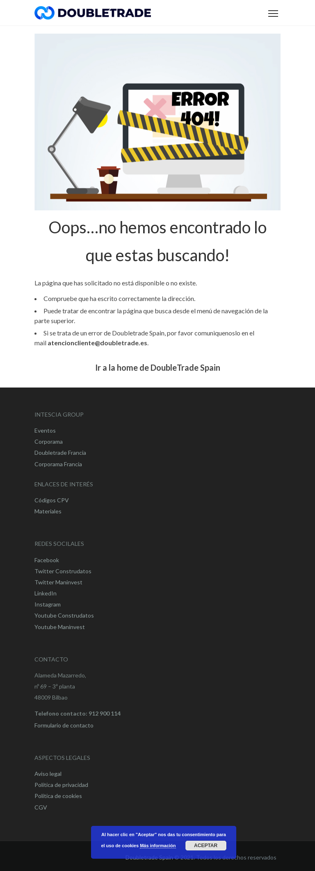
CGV (40, 807)
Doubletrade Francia (60, 452)
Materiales (48, 511)
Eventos (45, 430)
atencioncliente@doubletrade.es (97, 343)
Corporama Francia (58, 464)
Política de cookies (58, 795)
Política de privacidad (61, 784)
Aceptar (205, 845)
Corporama (48, 441)
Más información (158, 845)
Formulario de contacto (64, 725)
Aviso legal (48, 773)
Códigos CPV (51, 500)
